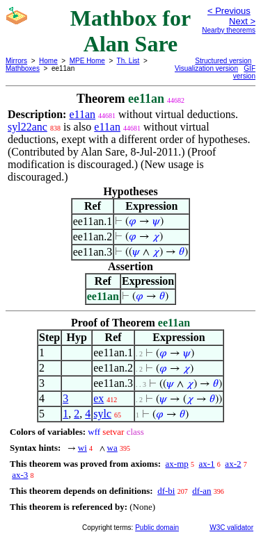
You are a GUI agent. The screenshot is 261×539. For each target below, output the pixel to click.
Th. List (128, 61)
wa (112, 447)
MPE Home (87, 61)
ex (98, 398)
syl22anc (27, 127)
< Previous (229, 11)
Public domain (157, 527)
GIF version (244, 72)
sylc (102, 414)
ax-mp (177, 463)
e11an (82, 114)
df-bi (166, 491)
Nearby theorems (228, 30)
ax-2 (233, 463)
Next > (242, 21)
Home (48, 61)
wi (82, 447)
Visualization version (206, 68)
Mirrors (16, 61)
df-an (201, 491)
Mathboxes (23, 68)
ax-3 (20, 475)
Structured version (223, 61)
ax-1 (207, 463)
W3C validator (231, 527)
